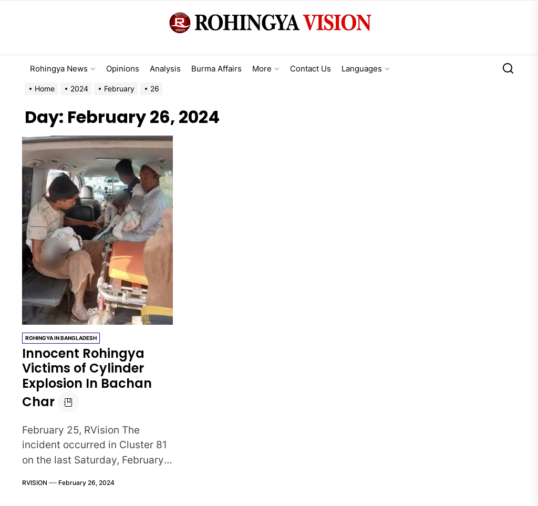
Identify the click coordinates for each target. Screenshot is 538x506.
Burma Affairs (216, 69)
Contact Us (310, 69)
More (266, 69)
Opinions (122, 69)
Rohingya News (63, 69)
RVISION (34, 483)
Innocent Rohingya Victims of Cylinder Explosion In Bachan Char (87, 377)
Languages (366, 69)
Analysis (165, 69)
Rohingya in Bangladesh (61, 338)
